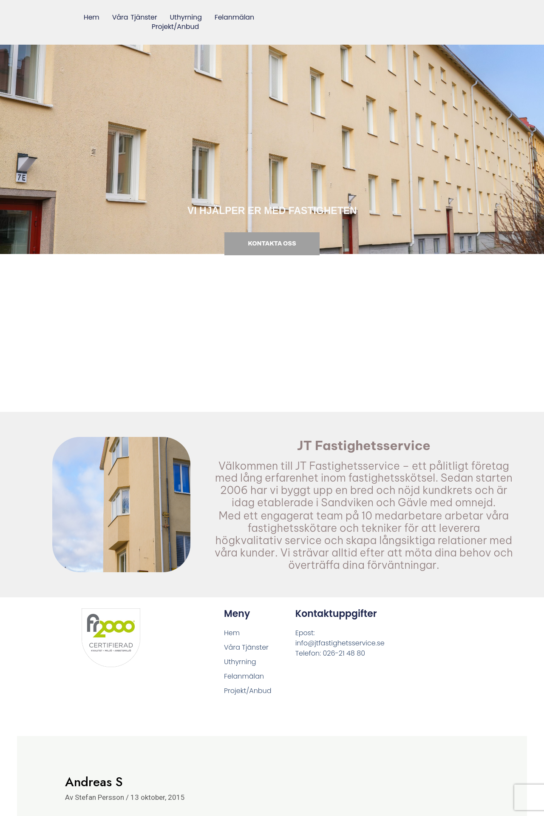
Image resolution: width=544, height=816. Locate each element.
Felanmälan (234, 17)
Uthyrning (185, 17)
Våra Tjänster (134, 17)
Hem (91, 17)
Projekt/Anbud (175, 27)
